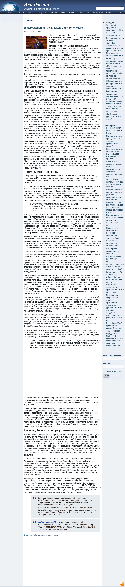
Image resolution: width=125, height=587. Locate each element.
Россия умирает (113, 128)
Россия (31, 12)
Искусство (84, 12)
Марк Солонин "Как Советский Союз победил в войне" (115, 266)
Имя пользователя (113, 355)
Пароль (107, 363)
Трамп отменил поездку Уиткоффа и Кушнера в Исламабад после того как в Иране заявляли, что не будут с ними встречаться (114, 102)
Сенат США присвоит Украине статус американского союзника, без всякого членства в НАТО (114, 169)
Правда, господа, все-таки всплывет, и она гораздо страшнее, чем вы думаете (114, 207)
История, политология (102, 12)
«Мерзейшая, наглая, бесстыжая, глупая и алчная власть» (115, 183)
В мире (54, 12)
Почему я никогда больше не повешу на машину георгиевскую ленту (114, 220)
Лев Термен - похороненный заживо (112, 251)
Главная (10, 12)
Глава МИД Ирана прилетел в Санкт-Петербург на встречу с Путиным (115, 52)
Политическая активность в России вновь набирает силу (113, 232)
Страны (42, 12)
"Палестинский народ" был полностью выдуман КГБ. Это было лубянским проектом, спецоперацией (114, 338)
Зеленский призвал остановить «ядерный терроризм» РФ (115, 42)
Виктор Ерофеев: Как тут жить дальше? (114, 258)
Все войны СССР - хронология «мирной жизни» (114, 325)
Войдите (27, 535)
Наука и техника (68, 12)
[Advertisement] (62, 561)
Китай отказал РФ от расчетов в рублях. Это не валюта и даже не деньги (114, 277)
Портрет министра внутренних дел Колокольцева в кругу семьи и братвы (114, 154)
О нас (119, 12)
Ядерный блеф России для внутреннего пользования (113, 242)
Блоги (21, 12)
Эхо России (36, 4)
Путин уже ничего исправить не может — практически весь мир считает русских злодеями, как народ (114, 302)
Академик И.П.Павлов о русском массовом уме (114, 316)
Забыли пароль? (113, 371)
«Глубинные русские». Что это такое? (114, 116)
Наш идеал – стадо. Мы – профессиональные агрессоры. (115, 288)
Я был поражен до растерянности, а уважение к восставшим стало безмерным (114, 86)
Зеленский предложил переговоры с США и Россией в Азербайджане (115, 30)
